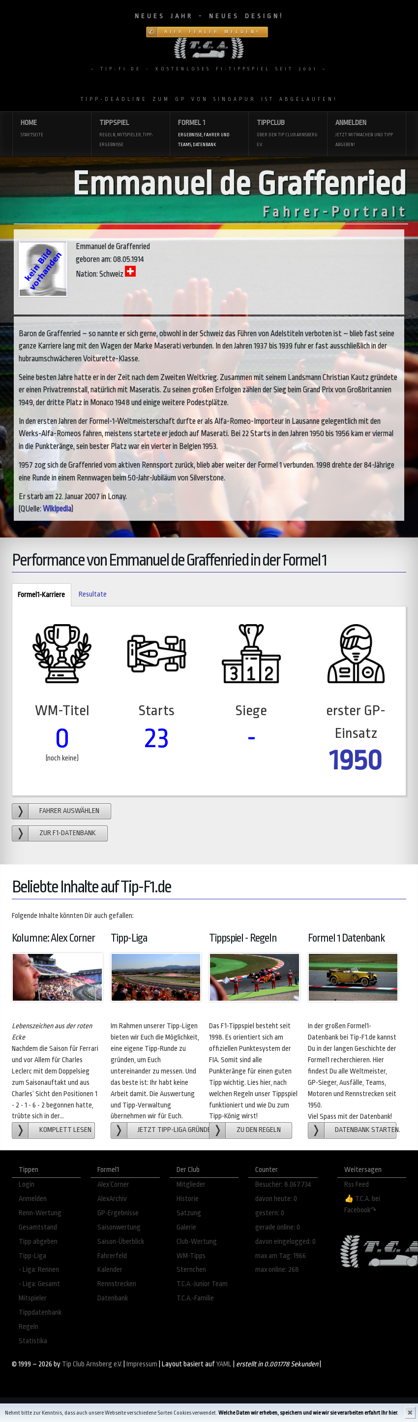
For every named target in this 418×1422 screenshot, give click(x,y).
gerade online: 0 (277, 1227)
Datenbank (112, 1298)
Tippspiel (130, 134)
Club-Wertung (197, 1241)
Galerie (186, 1227)
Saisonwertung (119, 1227)
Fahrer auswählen (69, 811)
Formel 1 (209, 134)
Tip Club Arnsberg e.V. (92, 1364)
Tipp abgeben (38, 1241)
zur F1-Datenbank (67, 833)
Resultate (93, 594)
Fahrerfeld (112, 1256)
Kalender (109, 1269)
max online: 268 (277, 1269)
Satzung (189, 1213)
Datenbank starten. (365, 1130)
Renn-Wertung (40, 1213)
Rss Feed (356, 1184)
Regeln (28, 1327)
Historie (188, 1199)
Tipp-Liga (32, 1256)
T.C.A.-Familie (195, 1298)
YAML (224, 1364)
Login (26, 1184)
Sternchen (191, 1269)
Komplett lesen (65, 1130)
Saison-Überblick (120, 1241)
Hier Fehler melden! (212, 32)
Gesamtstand (38, 1227)
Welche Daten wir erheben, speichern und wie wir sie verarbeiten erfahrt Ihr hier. (308, 1413)
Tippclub (288, 134)
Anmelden (366, 134)
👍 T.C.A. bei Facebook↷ (362, 1204)
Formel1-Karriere (38, 595)
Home (52, 129)
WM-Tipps (191, 1256)
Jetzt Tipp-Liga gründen (174, 1130)
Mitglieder (191, 1184)
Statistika (33, 1341)
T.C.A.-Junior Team (202, 1284)
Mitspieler (33, 1298)
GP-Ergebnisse (118, 1213)
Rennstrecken (116, 1284)
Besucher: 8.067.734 (283, 1184)
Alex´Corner (113, 1184)
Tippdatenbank (40, 1312)
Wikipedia (57, 509)
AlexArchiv (112, 1199)
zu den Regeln (259, 1130)
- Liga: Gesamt (39, 1284)
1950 (355, 760)
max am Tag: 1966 (280, 1256)
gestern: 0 (269, 1213)
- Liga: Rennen (39, 1269)
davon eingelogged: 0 (285, 1241)
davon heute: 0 (276, 1199)
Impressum (141, 1364)
